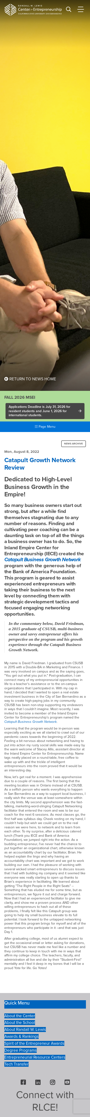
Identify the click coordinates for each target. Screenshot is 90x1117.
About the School (19, 1022)
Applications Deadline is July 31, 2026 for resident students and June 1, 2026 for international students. (39, 411)
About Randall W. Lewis (25, 1029)
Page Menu (45, 427)
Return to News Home (30, 379)
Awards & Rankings (21, 1036)
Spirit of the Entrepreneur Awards (34, 1043)
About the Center (19, 1015)
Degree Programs (20, 1050)
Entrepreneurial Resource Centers (34, 1057)
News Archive (73, 443)
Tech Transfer (16, 1064)
